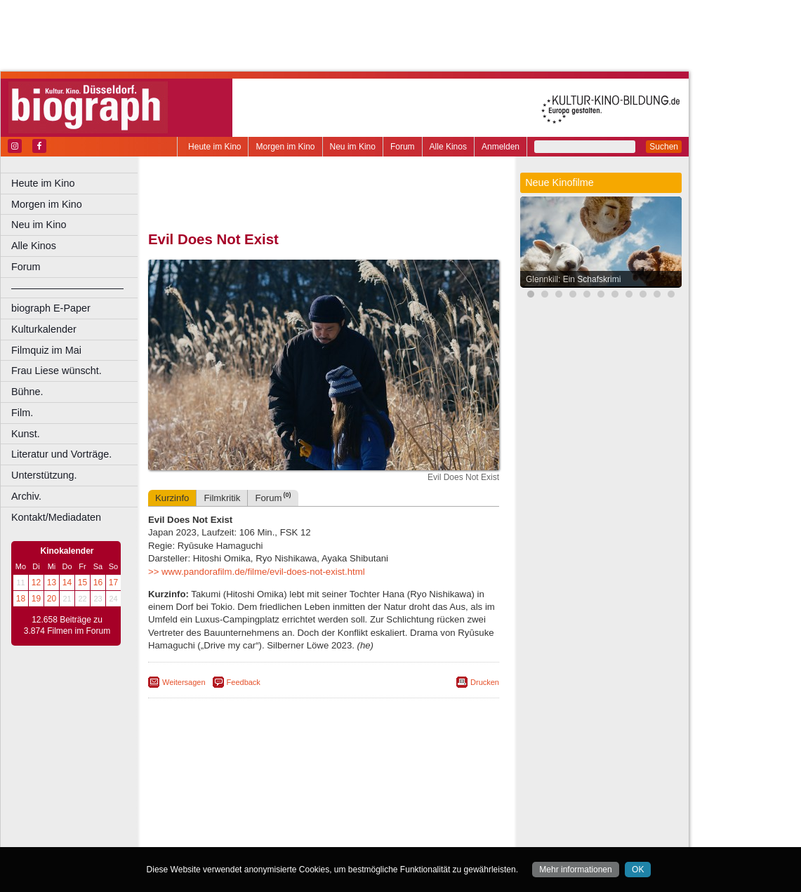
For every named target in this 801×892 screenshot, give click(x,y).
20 (51, 599)
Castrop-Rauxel (289, 791)
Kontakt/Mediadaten (56, 517)
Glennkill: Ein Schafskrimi (573, 279)
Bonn (246, 791)
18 (20, 599)
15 (82, 582)
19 (36, 599)
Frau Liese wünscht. (56, 370)
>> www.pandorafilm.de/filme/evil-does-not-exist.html (256, 571)
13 (51, 582)
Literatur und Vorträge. (61, 454)
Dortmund (342, 791)
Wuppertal (382, 826)
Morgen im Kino (285, 147)
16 (97, 582)
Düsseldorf (386, 791)
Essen (223, 802)
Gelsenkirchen (302, 802)
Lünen (288, 814)
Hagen (346, 802)
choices (248, 779)
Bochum (216, 791)
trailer (323, 779)
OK (638, 869)
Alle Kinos (448, 147)
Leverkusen (250, 814)
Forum (402, 147)
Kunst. (25, 433)
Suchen (663, 147)
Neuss (353, 814)
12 (36, 582)
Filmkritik (222, 498)
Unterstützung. (44, 475)
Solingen (327, 826)
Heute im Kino (214, 147)
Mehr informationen (575, 869)
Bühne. (27, 391)
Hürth (401, 802)
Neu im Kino (353, 147)
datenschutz (381, 767)
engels (282, 779)
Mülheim (320, 814)
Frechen (255, 802)
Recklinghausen (276, 826)
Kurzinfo (172, 498)
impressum (331, 767)
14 (67, 582)
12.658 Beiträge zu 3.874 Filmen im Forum (67, 625)
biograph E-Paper (51, 308)
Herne (375, 802)
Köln (424, 802)
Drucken (484, 682)
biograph (210, 779)
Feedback (243, 682)
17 (113, 582)
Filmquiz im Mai (46, 350)
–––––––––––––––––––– (67, 287)
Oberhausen (393, 814)
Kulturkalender (44, 329)
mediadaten (433, 767)
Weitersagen (184, 682)
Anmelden (500, 147)
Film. (22, 412)
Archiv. (26, 496)
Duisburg (427, 791)
